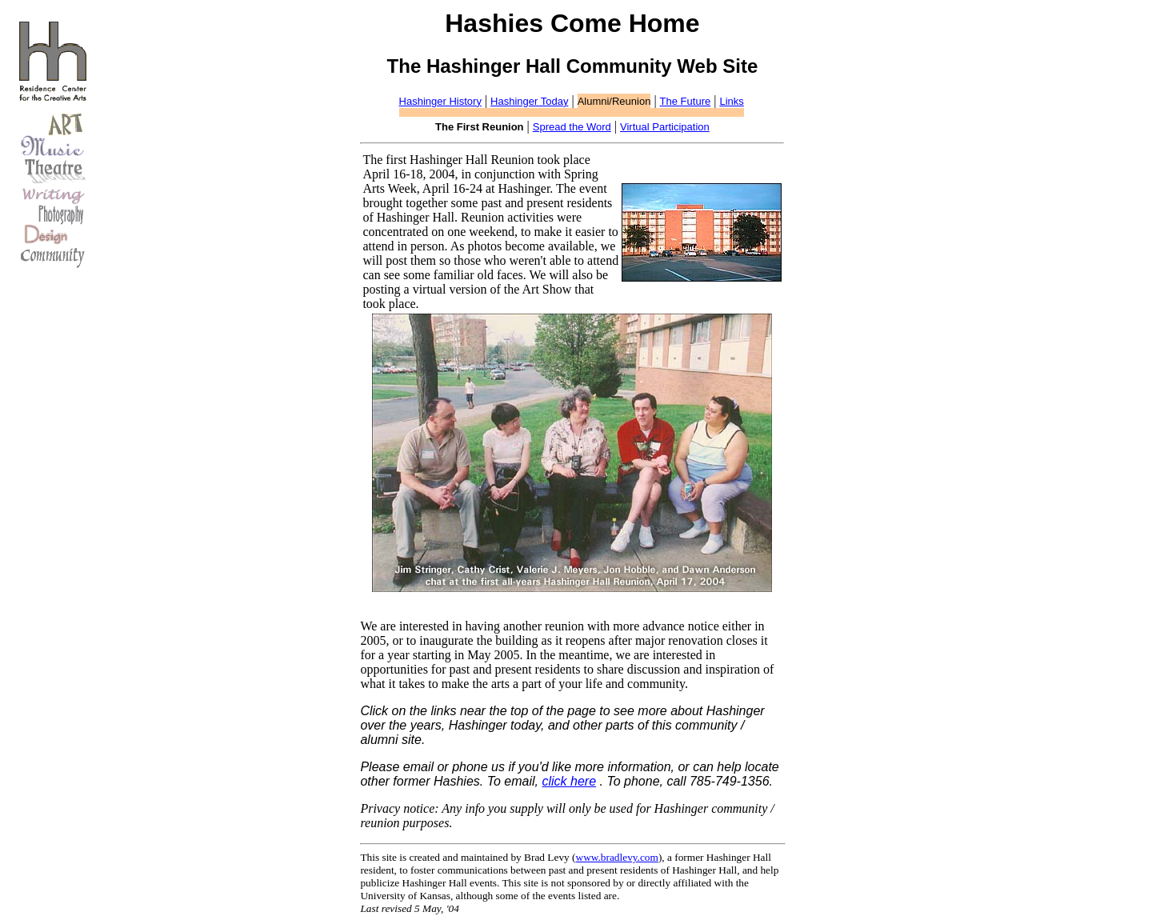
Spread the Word (572, 127)
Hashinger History (440, 101)
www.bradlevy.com (617, 857)
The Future (685, 101)
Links (731, 101)
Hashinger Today (529, 101)
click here (569, 781)
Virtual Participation (665, 127)
